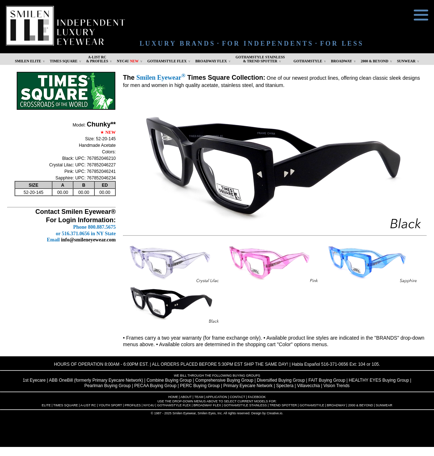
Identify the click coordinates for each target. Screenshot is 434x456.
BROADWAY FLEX (211, 61)
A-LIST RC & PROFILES (97, 59)
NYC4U (128, 61)
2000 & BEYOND (374, 61)
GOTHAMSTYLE (308, 61)
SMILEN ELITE (28, 61)
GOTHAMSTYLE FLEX (167, 61)
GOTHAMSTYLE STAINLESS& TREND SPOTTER (260, 59)
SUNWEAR (406, 61)
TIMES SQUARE (63, 61)
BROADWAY (341, 61)
